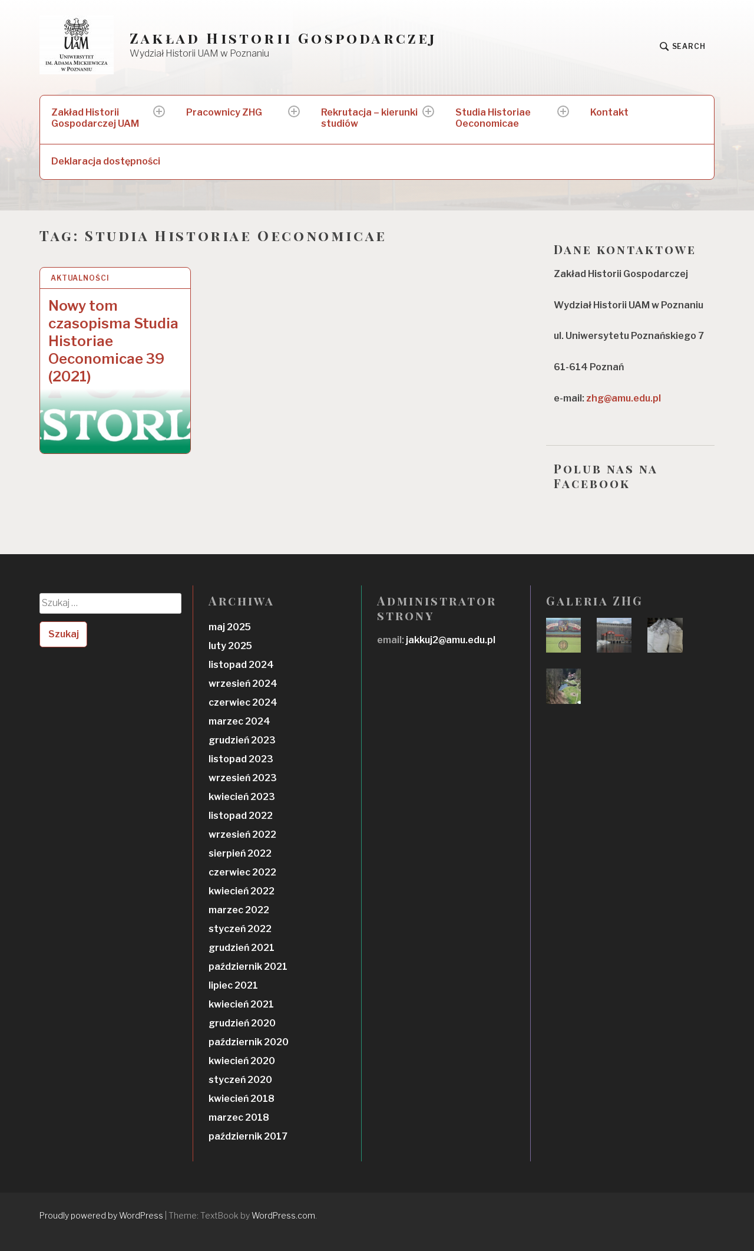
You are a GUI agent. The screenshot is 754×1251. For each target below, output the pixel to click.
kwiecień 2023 (242, 796)
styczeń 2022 (240, 928)
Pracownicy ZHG (224, 112)
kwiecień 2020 (242, 1060)
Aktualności (80, 278)
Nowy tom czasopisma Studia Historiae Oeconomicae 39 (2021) (113, 341)
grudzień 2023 (242, 740)
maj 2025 (230, 627)
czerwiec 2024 (243, 702)
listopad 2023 (241, 759)
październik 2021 (248, 966)
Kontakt (609, 112)
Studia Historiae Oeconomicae (493, 118)
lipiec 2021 (233, 985)
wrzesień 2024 (243, 683)
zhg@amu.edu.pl (623, 398)
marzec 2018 (239, 1117)
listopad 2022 (241, 815)
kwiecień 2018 (242, 1098)
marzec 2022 (239, 910)
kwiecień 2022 (242, 891)
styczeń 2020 (240, 1079)
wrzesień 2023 (243, 777)
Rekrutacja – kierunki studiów (369, 118)
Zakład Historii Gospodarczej (284, 38)
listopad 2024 (241, 664)
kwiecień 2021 (241, 1004)
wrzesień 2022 (242, 834)
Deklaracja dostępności (105, 161)
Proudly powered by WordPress (101, 1215)
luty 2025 (230, 645)
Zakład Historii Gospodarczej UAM (95, 118)
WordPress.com (283, 1215)
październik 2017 (248, 1136)
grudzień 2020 (242, 1023)
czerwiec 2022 (242, 872)
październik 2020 (249, 1042)
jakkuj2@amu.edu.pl (449, 640)
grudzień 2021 (242, 947)
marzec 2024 (239, 721)
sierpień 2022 (240, 853)
